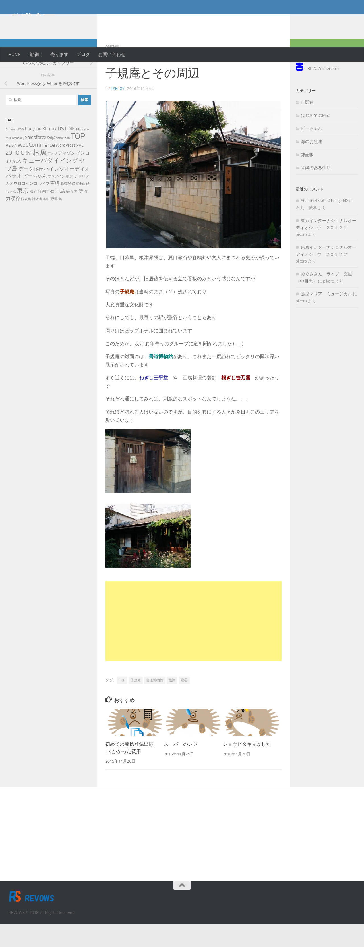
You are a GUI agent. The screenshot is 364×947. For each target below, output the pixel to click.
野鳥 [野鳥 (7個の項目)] (54, 221)
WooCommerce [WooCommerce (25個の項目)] (36, 167)
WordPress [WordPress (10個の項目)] (66, 168)
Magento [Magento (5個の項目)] (82, 152)
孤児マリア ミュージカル (326, 316)
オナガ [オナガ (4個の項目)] (10, 184)
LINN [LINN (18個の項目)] (70, 151)
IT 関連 (307, 125)
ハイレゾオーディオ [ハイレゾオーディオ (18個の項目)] (67, 191)
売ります (59, 54)
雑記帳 (112, 70)
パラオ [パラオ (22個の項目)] (14, 198)
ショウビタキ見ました (247, 767)
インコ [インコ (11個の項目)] (83, 175)
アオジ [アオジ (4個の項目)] (52, 176)
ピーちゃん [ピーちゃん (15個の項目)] (35, 199)
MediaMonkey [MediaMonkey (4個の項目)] (15, 161)
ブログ (83, 54)
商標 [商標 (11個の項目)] (54, 206)
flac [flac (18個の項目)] (28, 151)
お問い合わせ (111, 54)
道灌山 (35, 54)
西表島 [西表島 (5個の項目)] (26, 222)
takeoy (118, 111)
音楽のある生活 (316, 190)
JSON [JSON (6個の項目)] (37, 152)
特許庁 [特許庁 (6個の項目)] (43, 214)
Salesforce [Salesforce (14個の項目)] (35, 160)
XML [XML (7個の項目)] (79, 168)
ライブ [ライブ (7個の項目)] (43, 206)
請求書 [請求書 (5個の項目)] (37, 222)
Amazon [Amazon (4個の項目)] (11, 152)
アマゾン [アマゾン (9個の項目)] (66, 176)
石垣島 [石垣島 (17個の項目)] (57, 214)
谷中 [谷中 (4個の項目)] (46, 222)
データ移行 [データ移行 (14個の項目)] (31, 191)
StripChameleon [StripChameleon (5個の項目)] (58, 161)
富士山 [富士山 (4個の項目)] (80, 206)
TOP (122, 703)
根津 (172, 703)
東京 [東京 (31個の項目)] (23, 213)
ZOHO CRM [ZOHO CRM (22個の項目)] (19, 175)
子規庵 (136, 703)
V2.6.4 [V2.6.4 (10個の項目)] (11, 168)
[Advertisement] (309, 23)
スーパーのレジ (181, 767)
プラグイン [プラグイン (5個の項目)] (56, 199)
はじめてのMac (315, 138)
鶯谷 (184, 703)
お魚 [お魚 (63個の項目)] (39, 175)
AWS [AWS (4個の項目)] (20, 152)
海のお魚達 (311, 164)
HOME (14, 54)
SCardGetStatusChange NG (324, 223)
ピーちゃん (311, 151)
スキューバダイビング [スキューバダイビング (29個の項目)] (47, 183)
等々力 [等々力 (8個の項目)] (72, 214)
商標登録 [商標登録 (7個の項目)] (67, 206)
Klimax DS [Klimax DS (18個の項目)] (53, 151)
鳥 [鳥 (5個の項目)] (60, 222)
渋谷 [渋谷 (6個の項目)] (33, 214)
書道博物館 (154, 703)
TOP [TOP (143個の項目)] (78, 159)
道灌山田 (32, 20)
